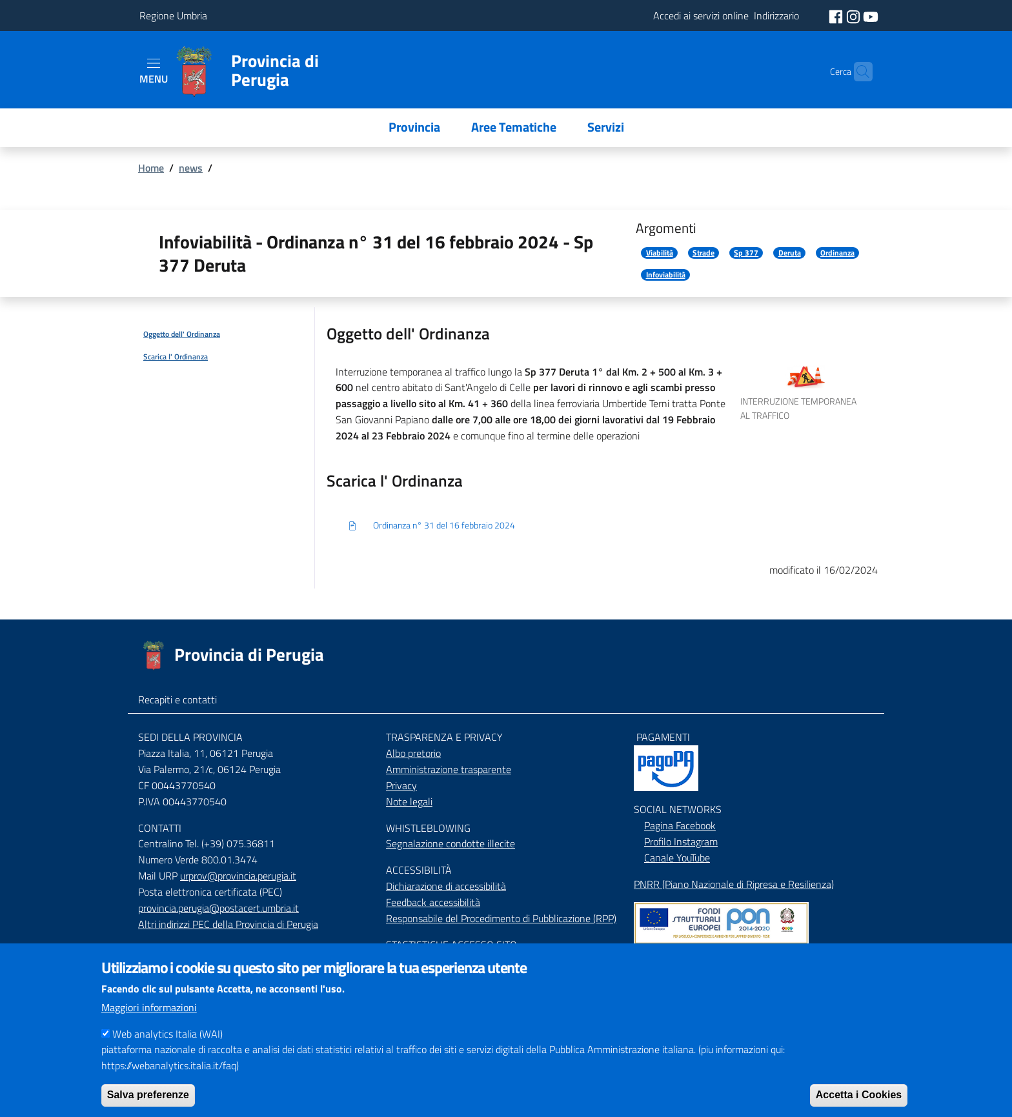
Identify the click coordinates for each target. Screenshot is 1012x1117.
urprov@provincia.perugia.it (238, 875)
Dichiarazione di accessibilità (446, 886)
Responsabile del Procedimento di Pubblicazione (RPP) (501, 918)
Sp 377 (746, 253)
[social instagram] (854, 15)
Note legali (409, 801)
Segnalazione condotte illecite (450, 843)
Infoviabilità (665, 275)
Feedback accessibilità (433, 902)
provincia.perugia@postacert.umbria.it (218, 908)
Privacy (401, 785)
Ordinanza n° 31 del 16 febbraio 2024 (431, 526)
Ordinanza (837, 253)
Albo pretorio (413, 753)
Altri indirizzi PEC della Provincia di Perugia (228, 924)
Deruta (789, 253)
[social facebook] (837, 15)
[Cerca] (857, 71)
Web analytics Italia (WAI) (167, 1050)
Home (151, 168)
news (191, 168)
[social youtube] (870, 15)
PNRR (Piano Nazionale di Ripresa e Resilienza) (734, 884)
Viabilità (659, 253)
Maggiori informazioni (149, 1024)
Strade (703, 253)
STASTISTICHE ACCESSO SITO (451, 944)
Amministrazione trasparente (448, 769)
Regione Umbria (173, 15)
